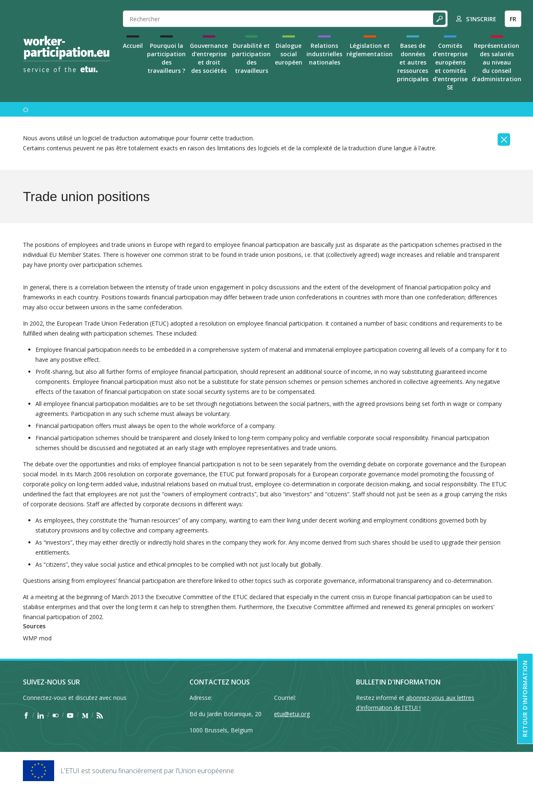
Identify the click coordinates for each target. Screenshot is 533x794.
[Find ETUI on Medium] (85, 715)
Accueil (133, 46)
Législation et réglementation (369, 50)
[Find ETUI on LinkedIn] (40, 715)
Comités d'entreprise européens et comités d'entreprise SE (450, 66)
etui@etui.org (292, 714)
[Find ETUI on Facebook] (26, 715)
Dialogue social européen (288, 54)
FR (513, 19)
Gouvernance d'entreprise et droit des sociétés (209, 58)
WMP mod (37, 638)
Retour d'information (525, 698)
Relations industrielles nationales (324, 54)
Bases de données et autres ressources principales (412, 62)
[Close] (504, 139)
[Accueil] (26, 109)
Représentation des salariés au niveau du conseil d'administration (496, 62)
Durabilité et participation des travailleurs (251, 58)
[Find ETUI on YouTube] (70, 715)
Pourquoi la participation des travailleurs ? (166, 58)
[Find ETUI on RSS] (100, 715)
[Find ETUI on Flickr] (55, 715)
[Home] (66, 54)
